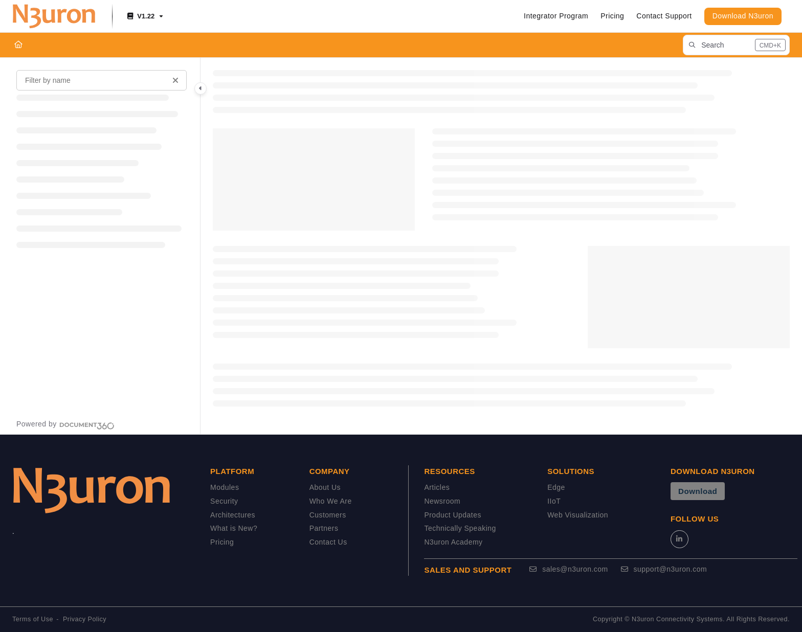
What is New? (233, 528)
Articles (437, 487)
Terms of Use (32, 619)
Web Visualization (577, 515)
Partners (324, 528)
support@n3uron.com (664, 569)
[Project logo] (54, 16)
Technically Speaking (460, 528)
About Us (325, 487)
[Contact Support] (664, 16)
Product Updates (452, 515)
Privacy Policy (84, 619)
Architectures (232, 515)
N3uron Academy (453, 542)
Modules (224, 487)
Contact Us (328, 542)
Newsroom (442, 501)
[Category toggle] (200, 88)
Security (224, 501)
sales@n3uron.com (568, 569)
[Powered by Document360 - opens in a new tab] (65, 424)
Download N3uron (742, 16)
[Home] (18, 45)
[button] (736, 45)
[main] (501, 246)
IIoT (554, 501)
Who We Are (330, 501)
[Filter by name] (101, 80)
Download (697, 491)
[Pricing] (612, 16)
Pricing (222, 542)
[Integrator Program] (556, 16)
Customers (327, 515)
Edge (556, 487)
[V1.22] (144, 16)
